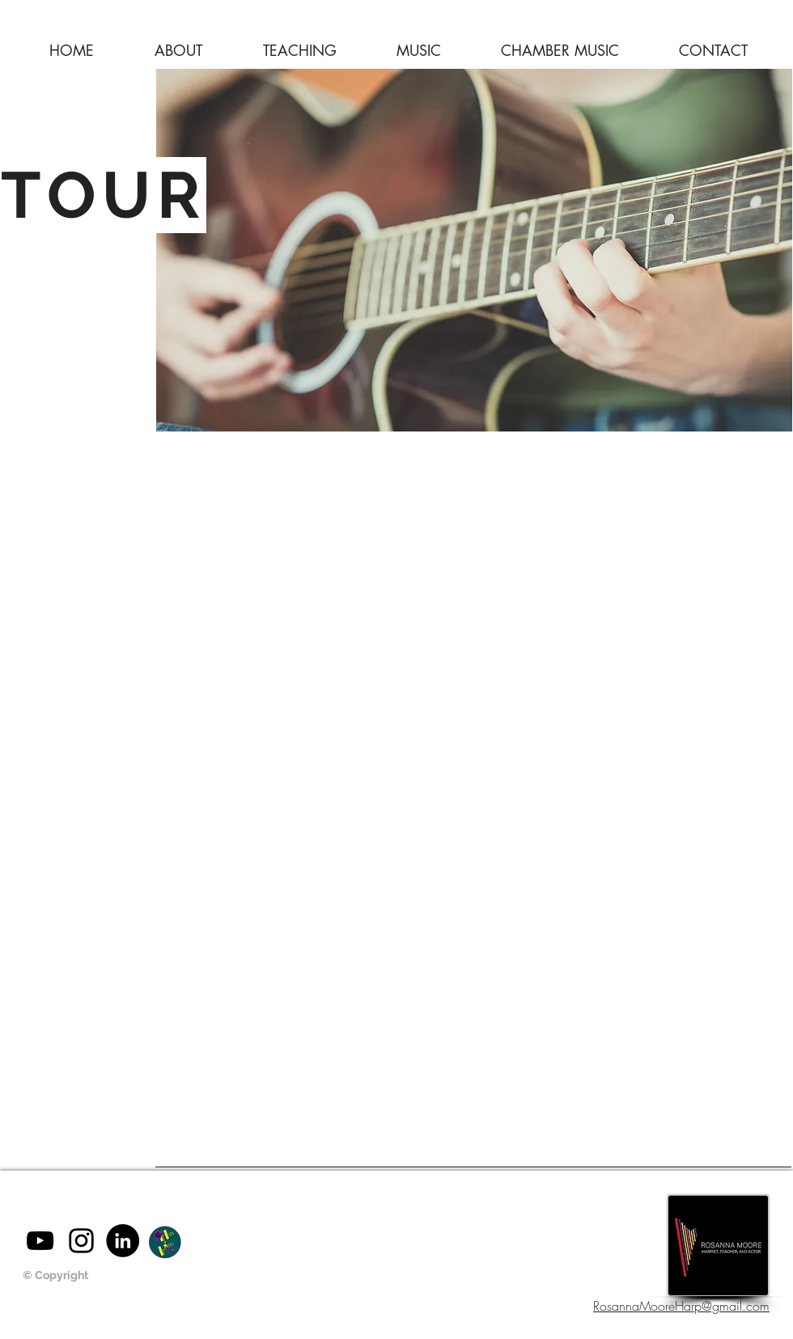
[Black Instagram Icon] (81, 1240)
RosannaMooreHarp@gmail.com (681, 1306)
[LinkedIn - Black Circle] (122, 1240)
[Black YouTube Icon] (40, 1240)
